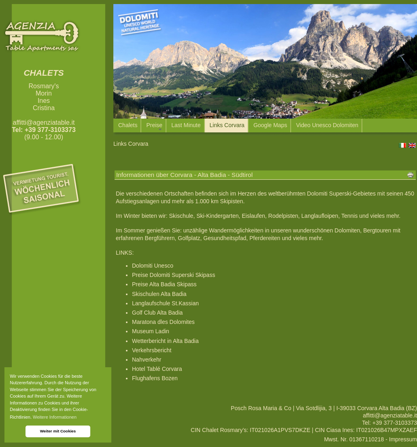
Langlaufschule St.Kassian (165, 303)
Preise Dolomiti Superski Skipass (173, 275)
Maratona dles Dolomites (163, 322)
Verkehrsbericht (151, 350)
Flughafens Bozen (155, 378)
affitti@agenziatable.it (44, 122)
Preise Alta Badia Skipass (164, 284)
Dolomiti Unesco (152, 265)
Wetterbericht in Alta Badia (165, 341)
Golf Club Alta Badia (157, 312)
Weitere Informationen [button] (55, 417)
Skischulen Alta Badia (159, 294)
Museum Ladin (150, 331)
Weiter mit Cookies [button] (58, 431)
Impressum (403, 439)
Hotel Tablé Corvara (157, 369)
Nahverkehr (146, 359)
